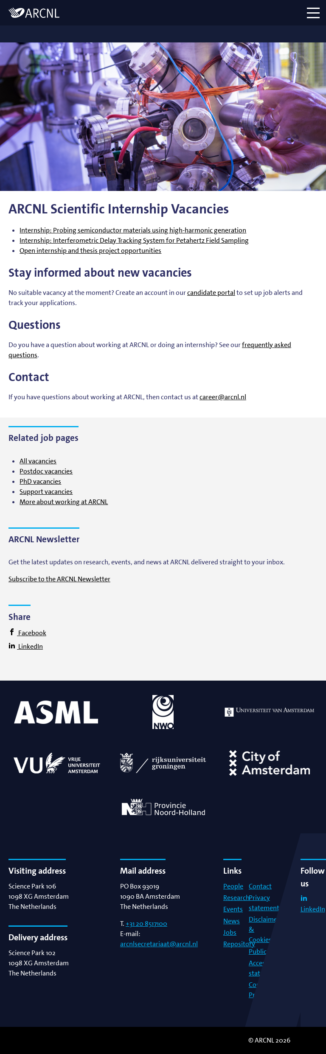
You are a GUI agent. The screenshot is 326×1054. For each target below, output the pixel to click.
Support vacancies (46, 491)
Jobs (229, 932)
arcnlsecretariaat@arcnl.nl (159, 943)
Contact (260, 886)
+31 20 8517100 (146, 923)
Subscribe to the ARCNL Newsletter (59, 579)
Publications (267, 951)
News (231, 921)
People (233, 886)
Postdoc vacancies (46, 471)
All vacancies (38, 461)
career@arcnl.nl (223, 396)
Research (236, 897)
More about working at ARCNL (64, 501)
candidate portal (211, 292)
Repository (239, 943)
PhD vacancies (40, 481)
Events (233, 909)
